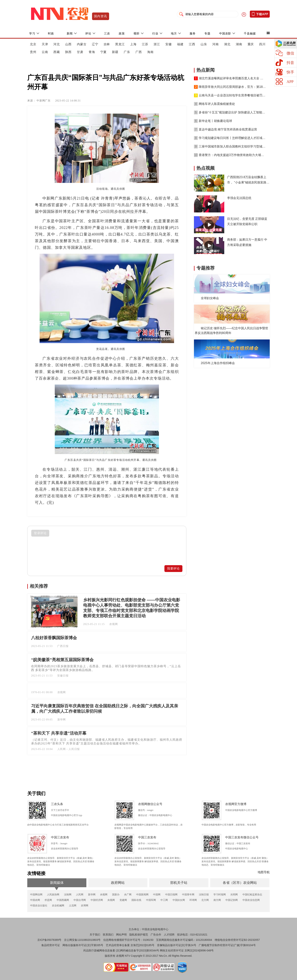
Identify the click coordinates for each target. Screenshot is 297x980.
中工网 (164, 900)
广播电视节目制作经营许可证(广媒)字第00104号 (227, 945)
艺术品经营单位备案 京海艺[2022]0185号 (130, 945)
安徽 (168, 44)
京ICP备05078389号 (49, 939)
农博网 (84, 905)
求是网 (48, 900)
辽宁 (95, 44)
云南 (45, 52)
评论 (88, 33)
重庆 (251, 44)
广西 (138, 52)
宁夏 (103, 52)
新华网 (91, 894)
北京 (33, 44)
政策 (122, 33)
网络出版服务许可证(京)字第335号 (83, 945)
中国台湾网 (79, 900)
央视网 (103, 894)
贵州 (33, 52)
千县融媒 (250, 33)
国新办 (116, 894)
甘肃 (80, 52)
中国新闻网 (142, 894)
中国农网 (35, 900)
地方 (174, 33)
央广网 (127, 894)
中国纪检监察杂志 (252, 894)
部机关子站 (178, 883)
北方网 (205, 900)
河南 (215, 44)
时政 (51, 33)
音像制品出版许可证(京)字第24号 (176, 945)
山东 (204, 44)
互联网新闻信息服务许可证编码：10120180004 (184, 939)
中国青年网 (188, 894)
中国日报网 (171, 894)
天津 (45, 44)
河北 (56, 44)
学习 (32, 33)
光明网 (234, 894)
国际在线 (136, 900)
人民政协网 (53, 894)
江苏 (145, 44)
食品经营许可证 (50, 945)
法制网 (67, 894)
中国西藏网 (63, 900)
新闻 (70, 33)
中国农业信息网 (251, 900)
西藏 (56, 52)
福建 (180, 44)
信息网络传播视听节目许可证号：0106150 (128, 939)
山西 (68, 44)
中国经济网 (97, 900)
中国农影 (225, 33)
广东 (127, 52)
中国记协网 (231, 900)
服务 (193, 33)
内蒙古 (82, 44)
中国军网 (151, 900)
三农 (107, 33)
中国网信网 (36, 894)
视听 (137, 33)
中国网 (156, 894)
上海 (133, 44)
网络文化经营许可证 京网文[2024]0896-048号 (187, 950)
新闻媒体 (57, 883)
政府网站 (118, 883)
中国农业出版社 (38, 905)
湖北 (227, 44)
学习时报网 (219, 894)
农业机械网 (58, 905)
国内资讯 (100, 16)
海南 (150, 52)
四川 (262, 44)
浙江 (157, 44)
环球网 (193, 900)
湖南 (239, 44)
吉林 (107, 44)
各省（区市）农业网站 (240, 883)
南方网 (217, 900)
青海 (92, 52)
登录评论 (40, 533)
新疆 (115, 52)
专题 (207, 33)
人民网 (79, 894)
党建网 (123, 900)
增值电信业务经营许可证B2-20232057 (237, 939)
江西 (192, 44)
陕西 (68, 52)
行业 (155, 33)
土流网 (72, 905)
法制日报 (204, 894)
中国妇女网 (179, 900)
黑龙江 (120, 44)
